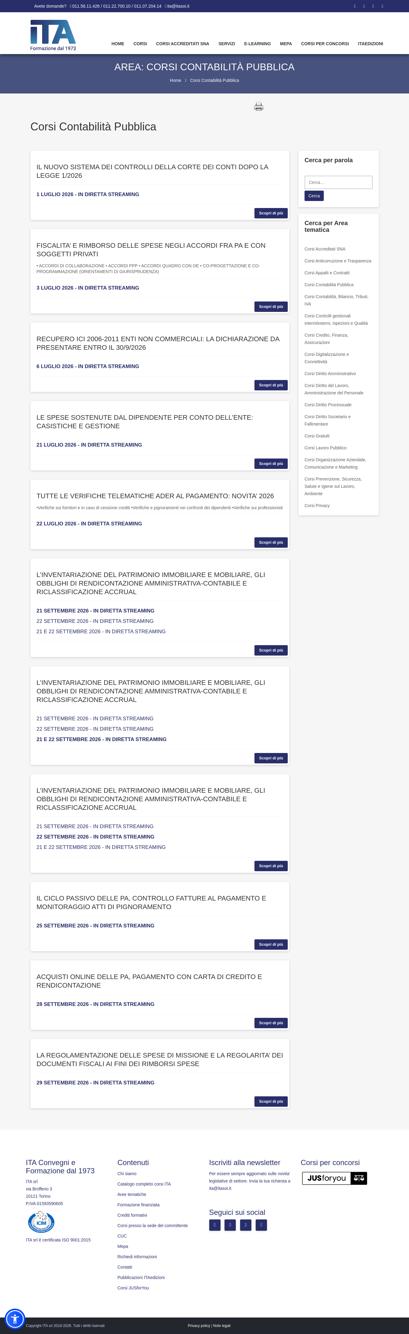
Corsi (140, 43)
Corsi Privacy (317, 505)
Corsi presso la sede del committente (153, 1225)
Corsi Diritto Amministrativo (330, 373)
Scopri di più (271, 213)
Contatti (125, 1267)
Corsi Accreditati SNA (182, 43)
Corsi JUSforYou (133, 1287)
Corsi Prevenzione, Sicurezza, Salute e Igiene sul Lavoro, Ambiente (333, 486)
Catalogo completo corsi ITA (144, 1184)
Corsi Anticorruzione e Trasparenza (338, 260)
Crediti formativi (132, 1215)
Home (117, 43)
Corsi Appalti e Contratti (327, 272)
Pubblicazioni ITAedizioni (141, 1277)
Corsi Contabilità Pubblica (329, 284)
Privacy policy (199, 1326)
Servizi (226, 43)
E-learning (257, 43)
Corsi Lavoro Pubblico (325, 447)
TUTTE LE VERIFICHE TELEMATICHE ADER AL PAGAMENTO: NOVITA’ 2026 (155, 496)
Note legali (222, 1326)
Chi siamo (127, 1173)
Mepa (286, 43)
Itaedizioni (370, 43)
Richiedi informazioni (137, 1256)
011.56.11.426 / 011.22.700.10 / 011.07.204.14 (117, 6)
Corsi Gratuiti (317, 435)
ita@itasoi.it (178, 6)
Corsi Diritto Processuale (328, 404)
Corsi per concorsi (325, 43)
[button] (15, 1319)
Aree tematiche (132, 1194)
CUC (122, 1235)
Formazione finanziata (139, 1204)
